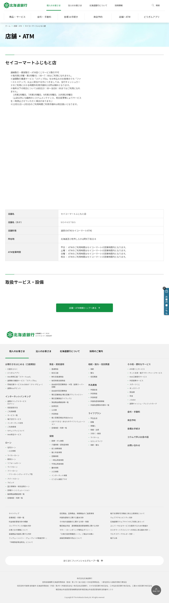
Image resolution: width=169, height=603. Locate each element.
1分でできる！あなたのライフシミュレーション (68, 422)
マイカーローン (13, 455)
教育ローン (11, 459)
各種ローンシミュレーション (18, 490)
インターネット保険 (59, 475)
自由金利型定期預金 (59, 390)
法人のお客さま (75, 5)
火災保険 (12, 451)
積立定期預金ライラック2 (61, 398)
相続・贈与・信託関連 (98, 364)
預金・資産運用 (56, 364)
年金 (131, 396)
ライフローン (12, 467)
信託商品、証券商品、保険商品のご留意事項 (77, 513)
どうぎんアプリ (13, 373)
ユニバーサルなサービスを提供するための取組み (129, 525)
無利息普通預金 (57, 376)
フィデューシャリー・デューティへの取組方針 (28, 538)
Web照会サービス (14, 434)
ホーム (7, 26)
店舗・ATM (18, 26)
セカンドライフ (96, 441)
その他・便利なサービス (139, 364)
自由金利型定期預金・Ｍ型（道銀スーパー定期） (67, 385)
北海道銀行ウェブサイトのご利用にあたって (127, 521)
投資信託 (54, 406)
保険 (51, 436)
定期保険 (54, 456)
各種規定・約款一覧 (15, 498)
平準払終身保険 (57, 464)
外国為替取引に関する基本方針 (72, 517)
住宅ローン (11, 447)
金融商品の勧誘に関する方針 (20, 534)
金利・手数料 (133, 411)
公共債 (54, 410)
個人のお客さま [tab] (17, 351)
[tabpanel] (84, 429)
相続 (92, 369)
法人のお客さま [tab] (43, 351)
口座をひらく (12, 369)
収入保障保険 (56, 448)
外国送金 (93, 389)
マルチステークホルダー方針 (122, 534)
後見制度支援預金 (58, 380)
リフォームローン (14, 463)
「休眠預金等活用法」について (21, 542)
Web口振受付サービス (138, 376)
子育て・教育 (95, 433)
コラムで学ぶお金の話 (138, 437)
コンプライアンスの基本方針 (20, 525)
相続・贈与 (94, 445)
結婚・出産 (94, 429)
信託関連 (93, 376)
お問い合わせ (133, 445)
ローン (8, 442)
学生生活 (93, 418)
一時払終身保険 (57, 460)
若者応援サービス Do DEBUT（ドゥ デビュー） (25, 384)
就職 (92, 422)
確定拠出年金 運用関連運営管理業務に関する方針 (79, 525)
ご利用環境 (11, 426)
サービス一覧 (12, 415)
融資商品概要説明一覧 (16, 494)
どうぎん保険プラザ (59, 479)
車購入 (93, 426)
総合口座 (54, 373)
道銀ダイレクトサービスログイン (16, 402)
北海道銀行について (98, 5)
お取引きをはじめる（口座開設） (21, 364)
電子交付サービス (14, 419)
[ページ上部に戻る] (156, 590)
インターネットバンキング (18, 396)
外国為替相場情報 (97, 401)
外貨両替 (93, 397)
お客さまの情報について (18, 530)
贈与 (92, 373)
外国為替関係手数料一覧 (99, 405)
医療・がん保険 (57, 441)
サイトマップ (14, 513)
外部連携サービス (136, 380)
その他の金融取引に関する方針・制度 (74, 521)
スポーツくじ (135, 384)
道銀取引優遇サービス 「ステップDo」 (22, 380)
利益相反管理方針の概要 (18, 521)
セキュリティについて (15, 430)
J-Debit (132, 399)
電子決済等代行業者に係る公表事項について (127, 513)
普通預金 (54, 369)
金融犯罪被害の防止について (71, 538)
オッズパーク (135, 388)
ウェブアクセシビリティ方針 (121, 517)
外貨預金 (54, 414)
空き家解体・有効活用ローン (18, 486)
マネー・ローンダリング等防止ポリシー (76, 530)
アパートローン (13, 478)
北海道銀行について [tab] (70, 351)
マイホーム (94, 437)
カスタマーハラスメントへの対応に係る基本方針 (130, 530)
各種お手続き (133, 428)
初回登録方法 (12, 407)
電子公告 (113, 538)
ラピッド (10, 482)
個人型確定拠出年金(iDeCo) (62, 417)
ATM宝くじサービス (137, 369)
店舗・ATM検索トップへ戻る (84, 307)
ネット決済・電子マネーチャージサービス (146, 373)
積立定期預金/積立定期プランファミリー (67, 394)
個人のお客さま (54, 5)
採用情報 (119, 5)
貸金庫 (132, 392)
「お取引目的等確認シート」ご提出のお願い (77, 534)
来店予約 (131, 420)
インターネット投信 (15, 423)
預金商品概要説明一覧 (60, 402)
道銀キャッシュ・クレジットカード (143, 403)
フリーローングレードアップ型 (21, 474)
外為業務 (92, 384)
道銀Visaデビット (14, 388)
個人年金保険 (56, 452)
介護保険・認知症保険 (60, 444)
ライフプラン (94, 413)
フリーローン (12, 470)
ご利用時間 (11, 411)
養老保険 (54, 467)
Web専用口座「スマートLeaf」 (19, 376)
